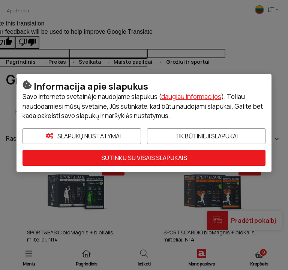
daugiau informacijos (191, 96)
